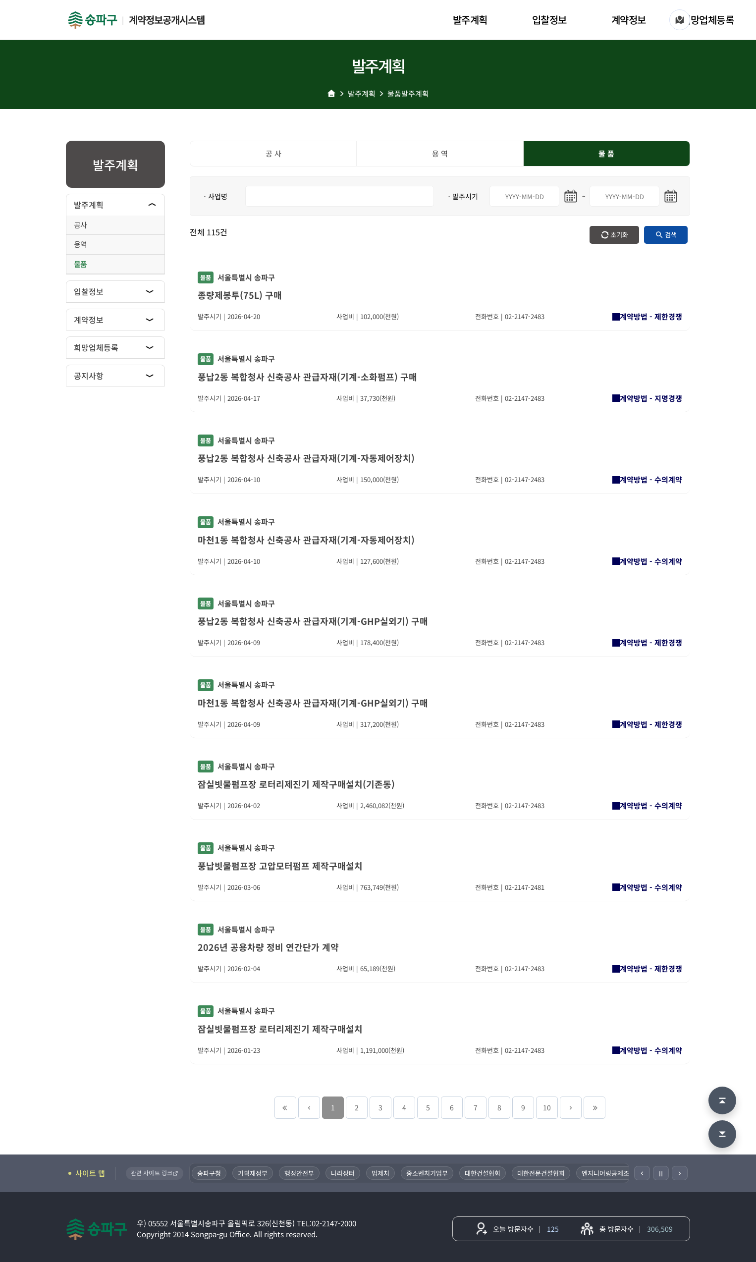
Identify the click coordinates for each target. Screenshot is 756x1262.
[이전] (642, 1173)
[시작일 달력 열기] (570, 196)
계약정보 (628, 19)
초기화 (619, 234)
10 (547, 1107)
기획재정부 (255, 1173)
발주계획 (470, 19)
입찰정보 (549, 19)
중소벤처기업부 (429, 1173)
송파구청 (211, 1173)
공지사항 (89, 376)
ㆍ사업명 (214, 196)
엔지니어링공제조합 (610, 1173)
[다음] (680, 1173)
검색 (671, 234)
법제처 (382, 1173)
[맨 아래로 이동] (722, 1134)
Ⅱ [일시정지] (660, 1173)
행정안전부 (301, 1173)
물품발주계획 (408, 93)
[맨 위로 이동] (722, 1100)
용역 (80, 244)
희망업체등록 (708, 19)
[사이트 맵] (679, 19)
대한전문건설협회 (543, 1173)
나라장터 (345, 1173)
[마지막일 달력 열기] (670, 196)
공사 (80, 224)
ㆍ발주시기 (462, 196)
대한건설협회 (484, 1173)
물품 (80, 264)
